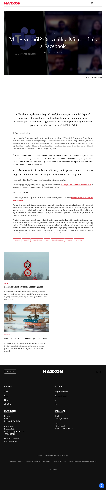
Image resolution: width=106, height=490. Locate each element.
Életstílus (7, 404)
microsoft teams (37, 240)
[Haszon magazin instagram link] (97, 371)
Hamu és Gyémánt (61, 396)
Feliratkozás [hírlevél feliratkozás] (10, 371)
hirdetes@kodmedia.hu (12, 421)
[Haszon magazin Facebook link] (101, 371)
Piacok (6, 400)
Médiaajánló (46, 461)
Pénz (6, 396)
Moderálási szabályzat (16, 461)
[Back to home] (12, 3)
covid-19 (69, 240)
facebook (17, 240)
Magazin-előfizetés (61, 392)
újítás (46, 240)
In (55, 400)
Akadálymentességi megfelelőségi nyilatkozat (82, 461)
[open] (101, 485)
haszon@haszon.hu (61, 419)
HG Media (65, 455)
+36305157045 (9, 434)
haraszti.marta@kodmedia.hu (14, 431)
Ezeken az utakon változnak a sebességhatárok (24, 287)
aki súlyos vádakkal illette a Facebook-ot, (76, 185)
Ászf (65, 461)
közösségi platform (57, 240)
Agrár (6, 392)
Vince (57, 404)
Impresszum (57, 461)
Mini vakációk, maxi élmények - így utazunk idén (25, 338)
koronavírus (79, 240)
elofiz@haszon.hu (10, 441)
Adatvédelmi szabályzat (33, 461)
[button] (92, 3)
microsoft (26, 240)
